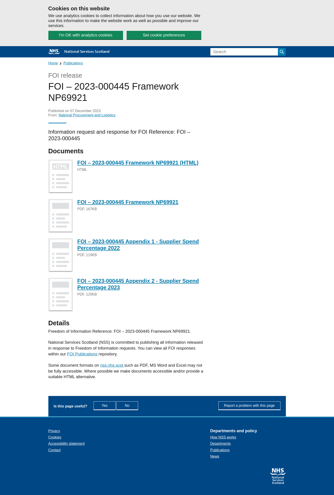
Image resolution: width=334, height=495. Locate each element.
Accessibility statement (66, 443)
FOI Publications (82, 354)
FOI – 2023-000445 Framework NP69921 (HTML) (138, 163)
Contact (54, 450)
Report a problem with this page (249, 405)
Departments (220, 443)
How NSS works (223, 437)
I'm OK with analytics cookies (85, 35)
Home (53, 63)
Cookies (54, 437)
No (137, 405)
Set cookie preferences (164, 35)
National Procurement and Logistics (87, 115)
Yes (109, 405)
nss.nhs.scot (112, 365)
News (214, 456)
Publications (73, 63)
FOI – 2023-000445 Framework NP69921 (128, 202)
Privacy (54, 431)
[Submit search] (282, 52)
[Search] (244, 52)
